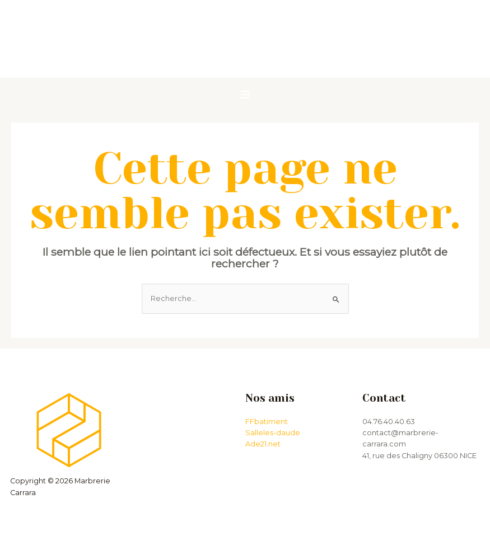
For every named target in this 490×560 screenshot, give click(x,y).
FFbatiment (266, 421)
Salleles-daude (272, 433)
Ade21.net (263, 444)
